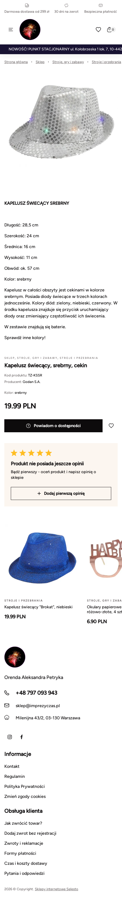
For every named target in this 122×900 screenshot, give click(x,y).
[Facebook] (21, 737)
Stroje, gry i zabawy (68, 62)
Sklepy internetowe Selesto (56, 889)
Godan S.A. (31, 382)
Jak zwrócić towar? (23, 823)
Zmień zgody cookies (25, 796)
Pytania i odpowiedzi (24, 873)
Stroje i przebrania (106, 62)
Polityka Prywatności (24, 786)
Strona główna (16, 62)
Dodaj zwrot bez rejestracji (30, 833)
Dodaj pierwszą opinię (61, 493)
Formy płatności (20, 853)
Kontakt (11, 766)
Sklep (40, 62)
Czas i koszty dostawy (25, 863)
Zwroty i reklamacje (23, 843)
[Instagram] (9, 737)
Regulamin (14, 776)
